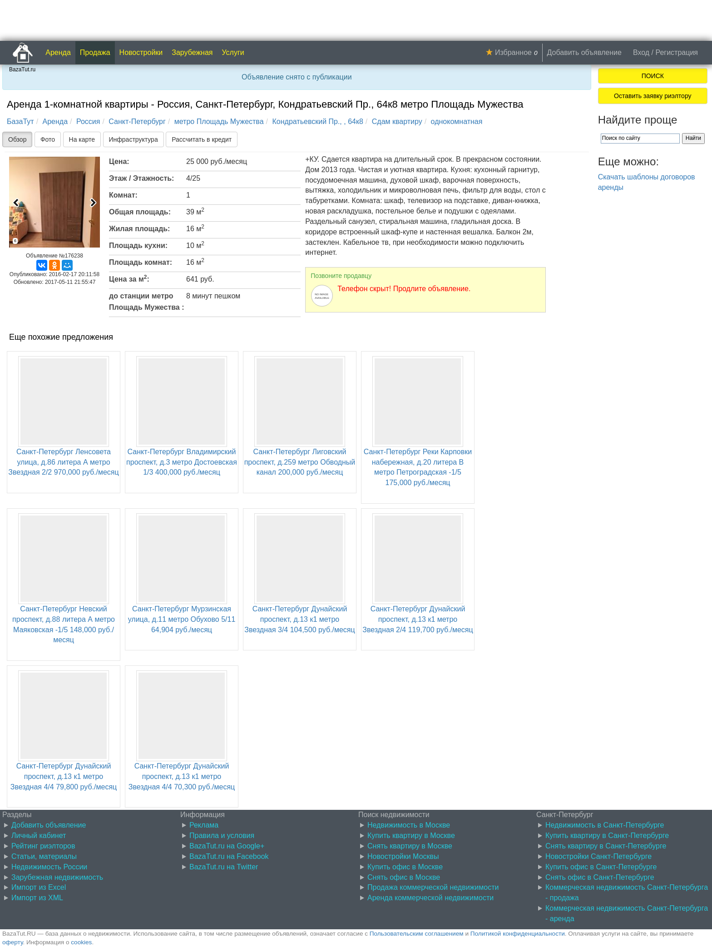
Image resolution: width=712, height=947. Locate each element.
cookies (81, 942)
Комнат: (123, 195)
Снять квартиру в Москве (409, 846)
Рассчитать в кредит (202, 139)
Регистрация (676, 52)
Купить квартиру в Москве (411, 835)
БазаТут (20, 121)
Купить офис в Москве (405, 867)
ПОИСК (653, 75)
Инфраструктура (133, 139)
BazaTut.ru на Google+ (226, 846)
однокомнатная (457, 121)
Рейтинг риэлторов (43, 846)
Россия (88, 121)
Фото (47, 139)
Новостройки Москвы (403, 856)
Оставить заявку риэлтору (652, 95)
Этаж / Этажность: (141, 178)
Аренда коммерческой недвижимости (430, 898)
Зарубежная (192, 52)
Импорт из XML (37, 898)
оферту (12, 942)
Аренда (58, 52)
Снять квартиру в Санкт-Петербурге (605, 846)
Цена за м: (129, 278)
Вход (641, 52)
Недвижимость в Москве (408, 825)
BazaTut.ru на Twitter (223, 867)
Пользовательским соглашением (417, 933)
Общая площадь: (140, 212)
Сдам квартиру (397, 121)
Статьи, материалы (44, 856)
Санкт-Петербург (137, 121)
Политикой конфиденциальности (517, 933)
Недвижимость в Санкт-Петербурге (604, 825)
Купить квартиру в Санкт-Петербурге (607, 835)
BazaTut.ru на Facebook (229, 856)
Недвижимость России (49, 867)
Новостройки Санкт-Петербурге (598, 856)
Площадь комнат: (140, 262)
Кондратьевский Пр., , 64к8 (317, 121)
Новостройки (141, 52)
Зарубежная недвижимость (57, 877)
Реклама (203, 825)
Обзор (17, 139)
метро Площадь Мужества (219, 121)
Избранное (513, 52)
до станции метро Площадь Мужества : (146, 301)
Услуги (233, 52)
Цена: (119, 161)
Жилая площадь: (139, 229)
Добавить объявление (584, 52)
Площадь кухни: (138, 245)
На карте (82, 139)
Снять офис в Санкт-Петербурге (599, 877)
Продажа (95, 52)
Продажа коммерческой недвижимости (433, 887)
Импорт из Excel (38, 887)
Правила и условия (221, 835)
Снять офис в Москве (403, 877)
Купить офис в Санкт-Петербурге (601, 867)
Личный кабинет (38, 835)
